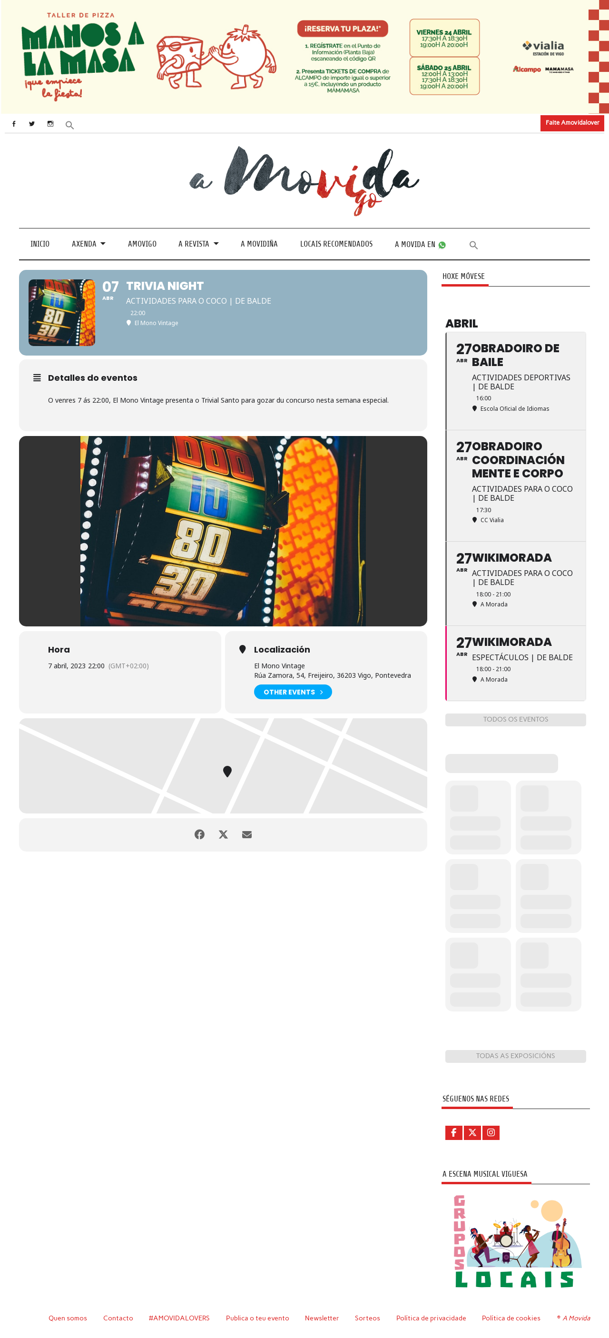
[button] (69, 124)
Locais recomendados (336, 243)
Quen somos (68, 1318)
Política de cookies (511, 1318)
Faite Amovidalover (572, 122)
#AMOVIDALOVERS (179, 1318)
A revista (193, 243)
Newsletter (322, 1318)
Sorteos (367, 1318)
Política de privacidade (431, 1318)
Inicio (39, 243)
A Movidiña (259, 243)
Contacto (118, 1318)
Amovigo (142, 243)
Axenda (84, 243)
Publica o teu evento (257, 1318)
